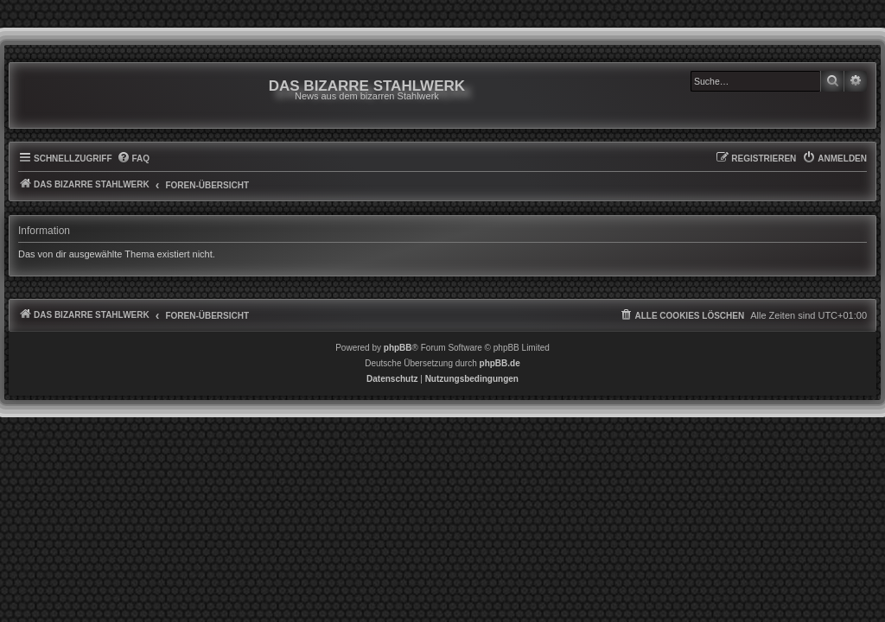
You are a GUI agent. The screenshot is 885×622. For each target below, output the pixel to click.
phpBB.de (500, 372)
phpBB (398, 356)
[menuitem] (133, 167)
